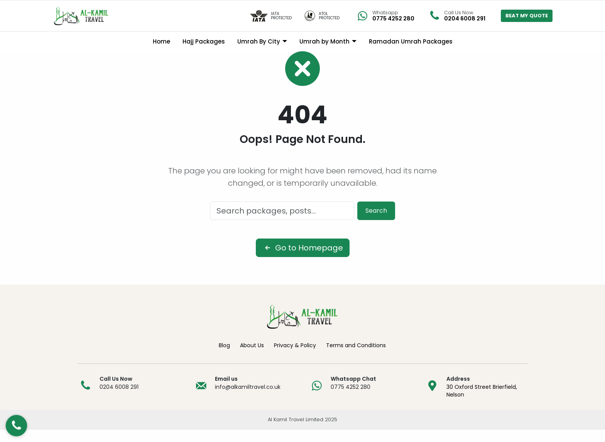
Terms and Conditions (356, 357)
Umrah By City (258, 41)
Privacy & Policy (295, 357)
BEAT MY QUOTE (526, 15)
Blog (224, 357)
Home (161, 41)
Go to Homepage (302, 260)
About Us (252, 357)
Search (376, 222)
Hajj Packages (204, 41)
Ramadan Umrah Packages (411, 41)
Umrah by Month (324, 41)
